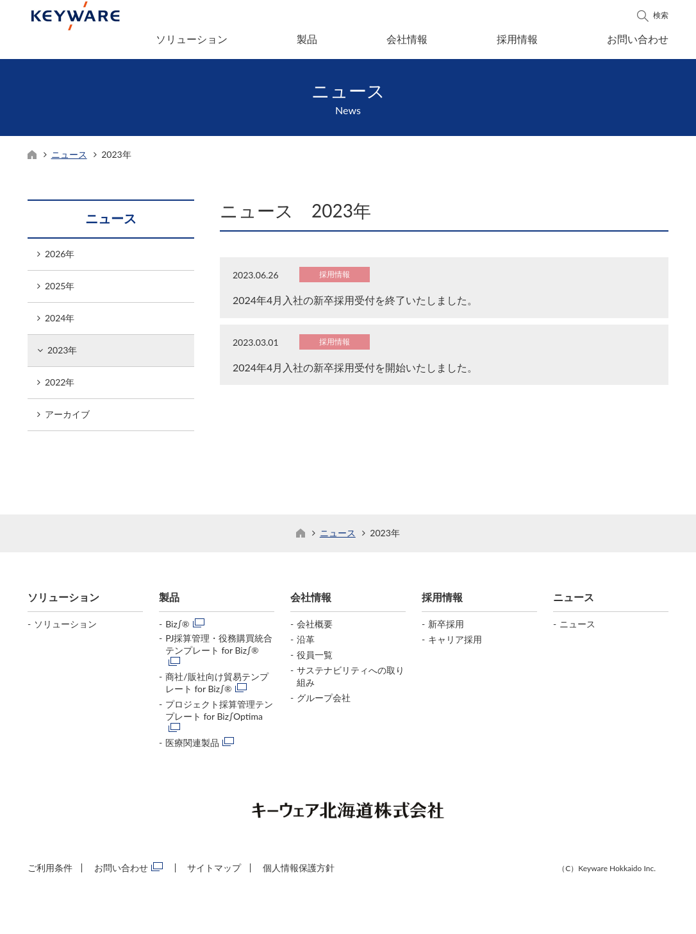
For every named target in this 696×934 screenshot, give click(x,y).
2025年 (59, 289)
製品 (307, 39)
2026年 (59, 257)
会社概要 (315, 627)
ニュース (69, 158)
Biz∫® (177, 627)
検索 (660, 15)
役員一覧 (315, 658)
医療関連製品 (192, 746)
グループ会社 (324, 701)
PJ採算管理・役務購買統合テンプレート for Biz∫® (219, 647)
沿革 (306, 643)
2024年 (59, 321)
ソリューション (192, 39)
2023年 (62, 353)
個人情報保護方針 (299, 871)
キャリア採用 (455, 643)
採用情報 (517, 39)
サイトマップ (214, 871)
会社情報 (406, 39)
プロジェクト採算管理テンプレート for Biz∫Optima (219, 714)
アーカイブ (67, 417)
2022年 (59, 385)
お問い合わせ (637, 39)
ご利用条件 (50, 871)
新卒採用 (446, 627)
